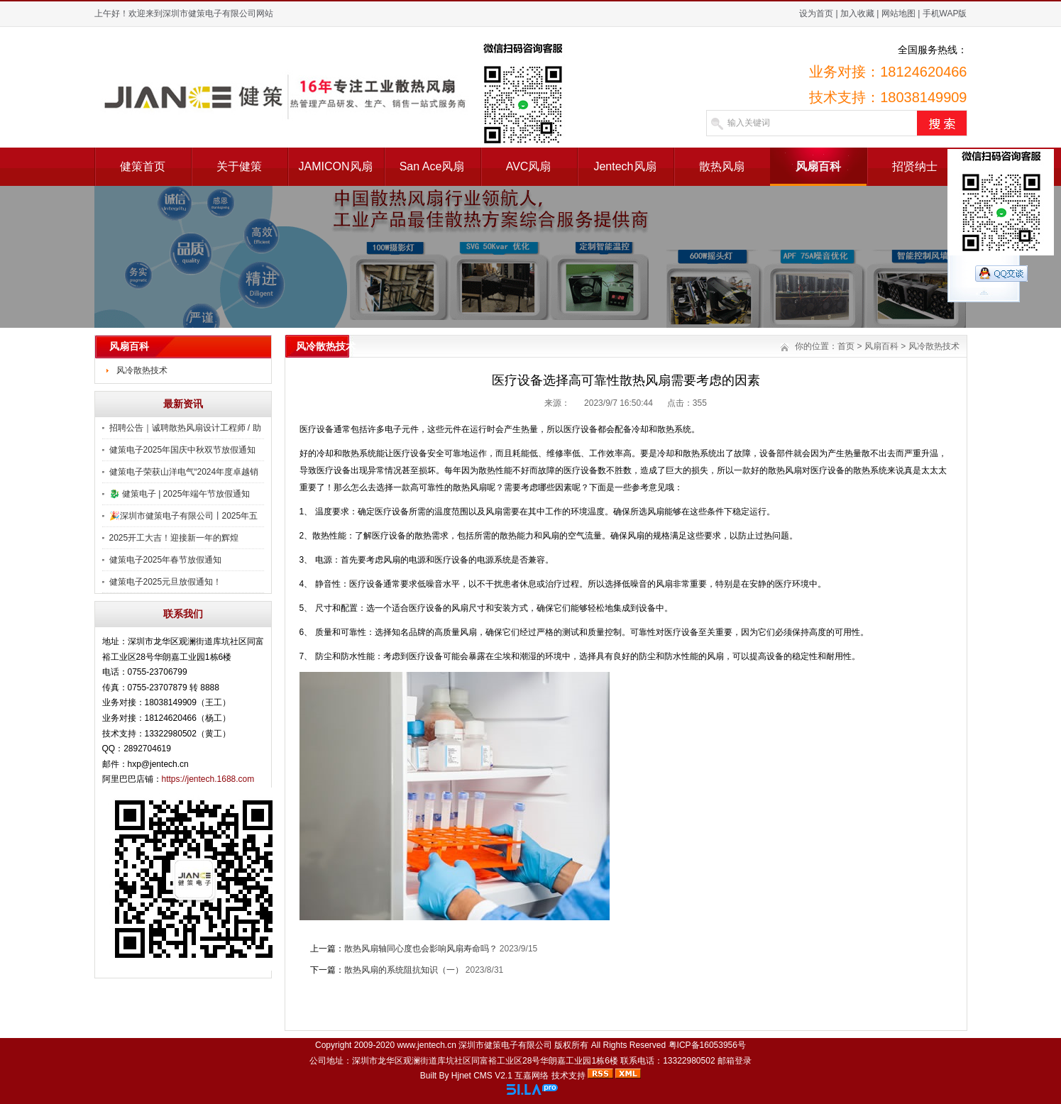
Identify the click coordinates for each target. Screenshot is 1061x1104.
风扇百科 (818, 166)
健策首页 (142, 166)
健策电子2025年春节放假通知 (165, 560)
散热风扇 (721, 166)
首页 (845, 346)
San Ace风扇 (432, 166)
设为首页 (816, 13)
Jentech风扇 (624, 166)
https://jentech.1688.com (208, 779)
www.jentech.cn (426, 1045)
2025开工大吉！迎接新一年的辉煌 (174, 538)
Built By (435, 1076)
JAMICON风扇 (336, 166)
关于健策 (239, 166)
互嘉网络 (532, 1076)
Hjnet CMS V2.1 (481, 1076)
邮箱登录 (735, 1061)
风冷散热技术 (141, 370)
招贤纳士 (915, 166)
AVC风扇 (528, 166)
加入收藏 (857, 13)
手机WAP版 (945, 13)
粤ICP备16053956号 (707, 1045)
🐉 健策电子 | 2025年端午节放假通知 (180, 494)
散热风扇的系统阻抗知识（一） (403, 970)
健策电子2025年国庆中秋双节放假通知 (182, 450)
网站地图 (898, 13)
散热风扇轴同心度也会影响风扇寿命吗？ (420, 949)
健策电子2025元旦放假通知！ (165, 582)
